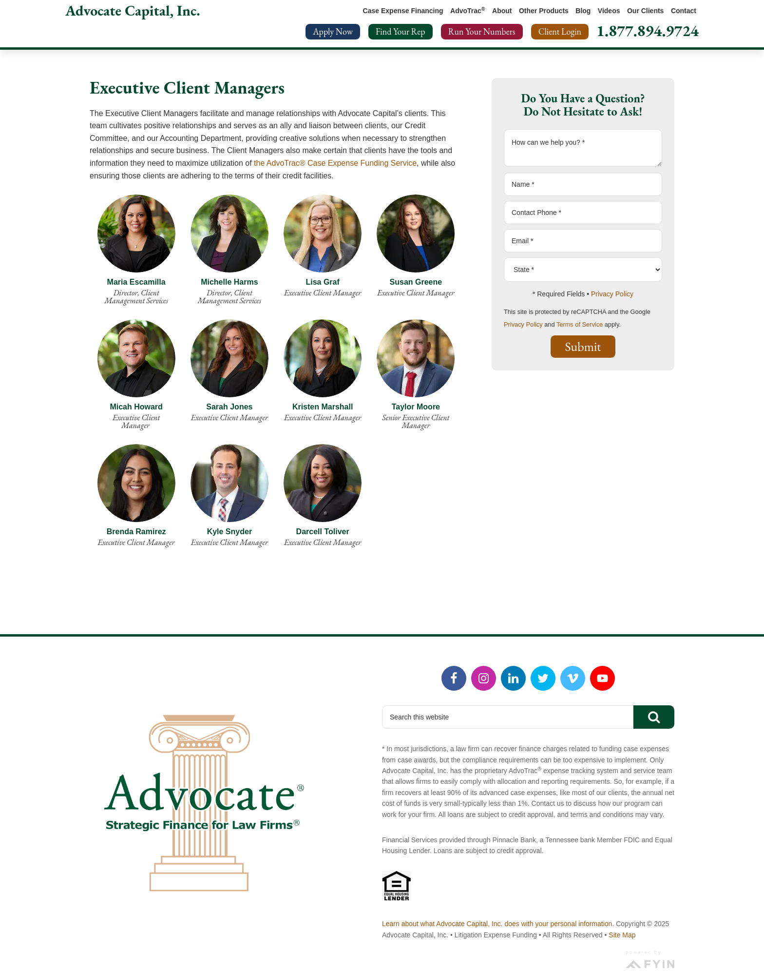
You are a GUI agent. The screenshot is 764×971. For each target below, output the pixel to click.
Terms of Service (579, 324)
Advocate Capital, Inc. (132, 10)
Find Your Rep (400, 31)
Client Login (559, 31)
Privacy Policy (612, 294)
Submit (583, 346)
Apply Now (333, 31)
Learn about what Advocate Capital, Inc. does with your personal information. (498, 924)
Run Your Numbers (482, 31)
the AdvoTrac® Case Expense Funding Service (335, 163)
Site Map (622, 935)
